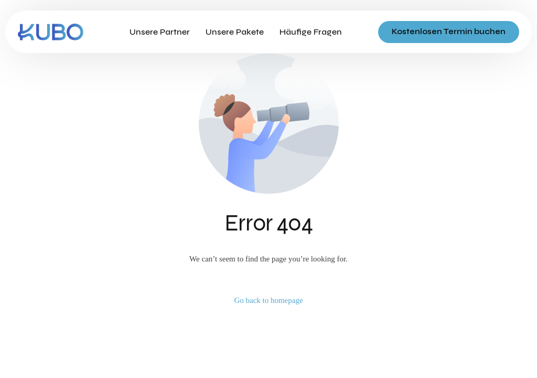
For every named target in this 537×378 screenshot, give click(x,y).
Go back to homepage (268, 300)
